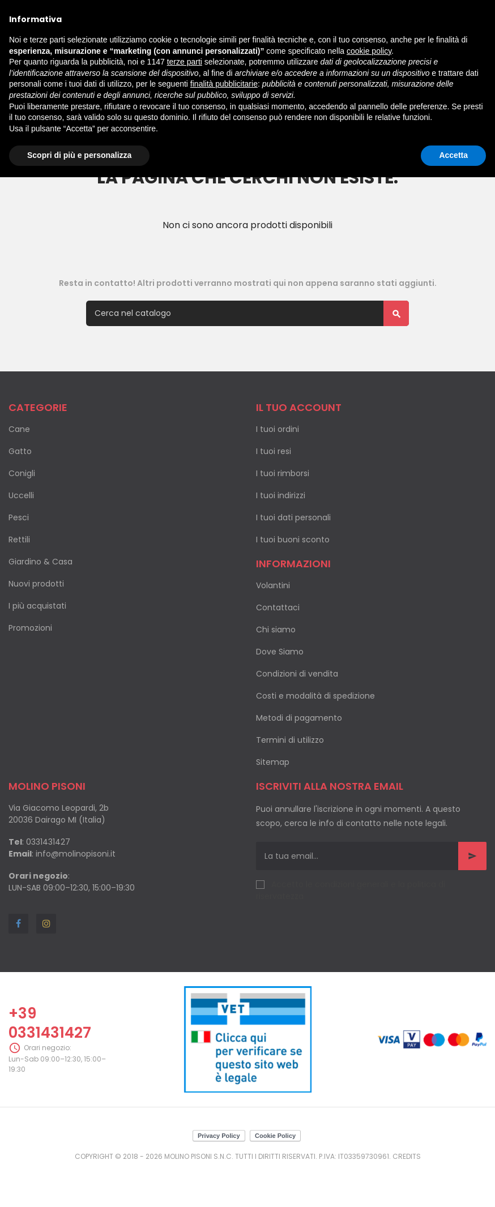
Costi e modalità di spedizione (315, 695)
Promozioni (30, 628)
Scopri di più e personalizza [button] (79, 155)
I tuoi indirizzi (280, 495)
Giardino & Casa (40, 561)
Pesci (18, 517)
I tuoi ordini (277, 429)
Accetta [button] (453, 155)
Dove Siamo (280, 651)
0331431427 (48, 842)
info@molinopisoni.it (76, 853)
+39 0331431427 (49, 1023)
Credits (406, 1156)
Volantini (273, 585)
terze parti (184, 61)
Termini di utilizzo (290, 740)
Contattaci (278, 607)
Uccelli (21, 495)
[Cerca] (247, 313)
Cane (19, 429)
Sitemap (272, 762)
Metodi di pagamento (299, 718)
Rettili (19, 539)
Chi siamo (276, 629)
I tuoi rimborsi (282, 473)
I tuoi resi (273, 451)
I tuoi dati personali (293, 517)
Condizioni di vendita (297, 673)
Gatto (20, 451)
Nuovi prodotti (36, 583)
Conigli (21, 473)
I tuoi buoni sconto (293, 539)
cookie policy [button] (369, 50)
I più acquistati (37, 605)
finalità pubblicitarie (224, 83)
